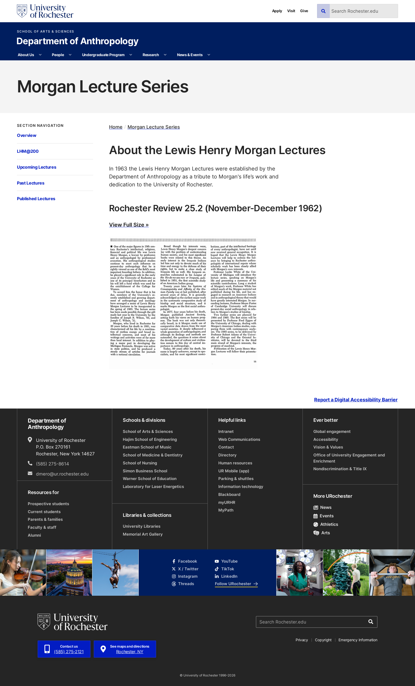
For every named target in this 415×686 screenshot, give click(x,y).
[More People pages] (70, 54)
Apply (277, 10)
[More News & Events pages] (208, 54)
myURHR (226, 502)
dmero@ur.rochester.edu (62, 473)
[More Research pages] (165, 54)
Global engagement (332, 431)
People (58, 54)
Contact (226, 447)
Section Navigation (40, 125)
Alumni (34, 535)
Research (151, 54)
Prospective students (48, 503)
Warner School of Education (150, 478)
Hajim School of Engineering (150, 439)
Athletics (325, 524)
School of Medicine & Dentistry (153, 455)
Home (116, 127)
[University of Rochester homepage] (45, 11)
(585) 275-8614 (52, 463)
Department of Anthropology (77, 41)
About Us (26, 54)
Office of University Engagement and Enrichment (349, 458)
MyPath (225, 510)
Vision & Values (328, 447)
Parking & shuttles (236, 478)
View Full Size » (129, 224)
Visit (291, 10)
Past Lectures (30, 183)
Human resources (235, 463)
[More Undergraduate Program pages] (130, 54)
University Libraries (141, 526)
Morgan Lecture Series (154, 127)
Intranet (226, 431)
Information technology (240, 486)
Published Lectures (36, 198)
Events (323, 516)
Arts (321, 533)
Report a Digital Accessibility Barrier (356, 400)
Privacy (302, 639)
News (322, 507)
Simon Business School (145, 471)
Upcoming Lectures (36, 167)
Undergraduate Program (103, 54)
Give (304, 10)
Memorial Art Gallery (143, 534)
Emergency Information (358, 639)
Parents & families (45, 519)
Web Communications (239, 439)
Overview (26, 135)
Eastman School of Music (147, 447)
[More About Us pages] (40, 54)
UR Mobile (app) (233, 471)
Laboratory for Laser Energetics (153, 486)
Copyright (323, 639)
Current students (44, 511)
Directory (227, 455)
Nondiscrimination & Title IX (340, 469)
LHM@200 (28, 151)
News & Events (189, 54)
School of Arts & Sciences (45, 31)
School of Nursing (140, 463)
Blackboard (229, 494)
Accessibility (325, 439)
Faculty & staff (42, 527)
